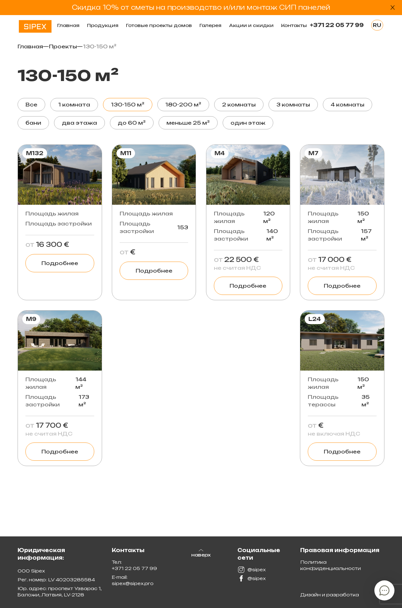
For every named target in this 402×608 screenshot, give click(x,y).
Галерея (210, 25)
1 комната (74, 104)
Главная (68, 25)
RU (377, 25)
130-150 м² (127, 104)
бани (33, 123)
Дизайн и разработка (329, 594)
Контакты (294, 25)
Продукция (102, 25)
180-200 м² (183, 104)
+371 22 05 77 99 (337, 25)
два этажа (79, 123)
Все (31, 104)
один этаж (248, 123)
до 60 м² (132, 123)
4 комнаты (347, 104)
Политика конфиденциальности (330, 565)
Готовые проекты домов (159, 25)
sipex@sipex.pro (133, 583)
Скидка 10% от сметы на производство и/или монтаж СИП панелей (201, 7)
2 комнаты (239, 104)
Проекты (63, 46)
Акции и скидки (251, 25)
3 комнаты (293, 104)
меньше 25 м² (188, 123)
